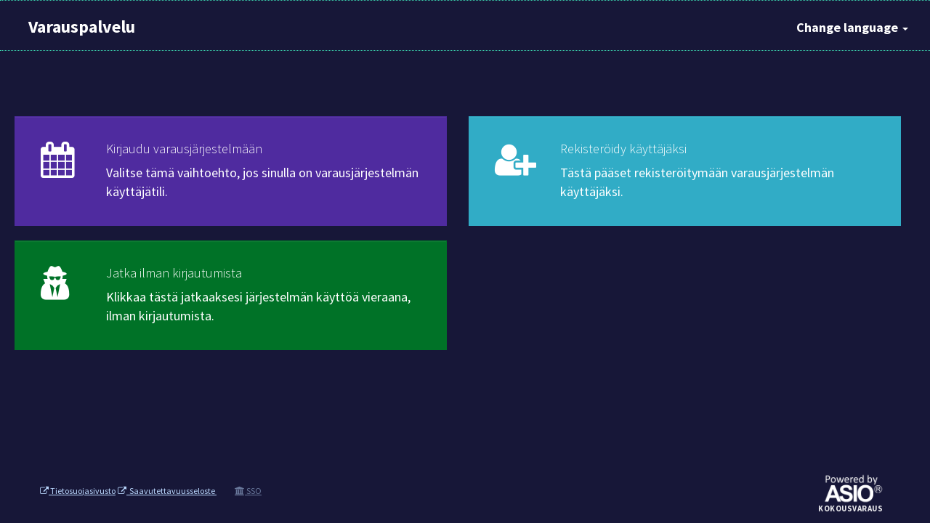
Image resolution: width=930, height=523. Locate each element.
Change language (852, 27)
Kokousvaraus (850, 509)
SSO (248, 490)
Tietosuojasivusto (78, 490)
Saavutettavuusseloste (167, 490)
